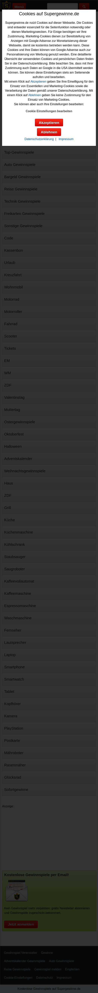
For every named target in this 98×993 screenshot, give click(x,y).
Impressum (66, 139)
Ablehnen (34, 95)
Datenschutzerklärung (39, 139)
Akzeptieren (38, 81)
